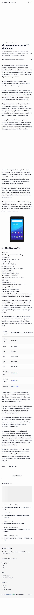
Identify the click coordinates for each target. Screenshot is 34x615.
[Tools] (11, 521)
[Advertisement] (16, 23)
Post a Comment (17, 476)
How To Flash (14, 386)
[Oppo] (17, 505)
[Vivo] (16, 535)
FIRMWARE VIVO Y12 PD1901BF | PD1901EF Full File (18, 539)
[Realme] (18, 513)
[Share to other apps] (16, 466)
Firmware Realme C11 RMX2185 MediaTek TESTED (16, 516)
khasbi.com (7, 2)
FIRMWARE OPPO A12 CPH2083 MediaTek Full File (17, 531)
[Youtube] (14, 558)
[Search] (31, 2)
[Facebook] (4, 558)
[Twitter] (9, 558)
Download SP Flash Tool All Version (14, 523)
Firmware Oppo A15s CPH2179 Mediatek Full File (17, 508)
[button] (28, 2)
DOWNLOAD (14, 373)
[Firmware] (13, 505)
